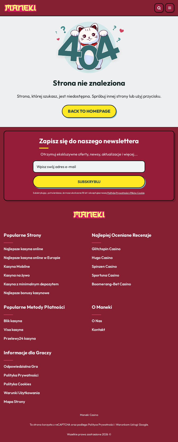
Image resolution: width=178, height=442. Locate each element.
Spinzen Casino (104, 266)
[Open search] (159, 7)
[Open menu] (169, 7)
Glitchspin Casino (106, 248)
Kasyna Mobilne (17, 266)
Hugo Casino (102, 257)
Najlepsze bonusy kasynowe (26, 292)
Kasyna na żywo (17, 275)
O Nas (97, 320)
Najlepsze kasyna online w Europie (32, 257)
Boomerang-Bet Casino (111, 284)
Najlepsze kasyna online (23, 248)
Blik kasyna (13, 320)
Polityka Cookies (17, 384)
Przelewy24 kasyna (20, 338)
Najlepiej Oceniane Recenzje (121, 235)
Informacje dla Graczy (27, 352)
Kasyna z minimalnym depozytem (31, 284)
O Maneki (102, 307)
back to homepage (89, 111)
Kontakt (98, 329)
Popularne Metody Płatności (34, 307)
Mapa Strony (14, 401)
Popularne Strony (22, 235)
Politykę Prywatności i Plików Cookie (125, 192)
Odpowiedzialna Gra (21, 366)
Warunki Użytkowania (22, 392)
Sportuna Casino (105, 275)
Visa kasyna (13, 329)
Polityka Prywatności (21, 375)
